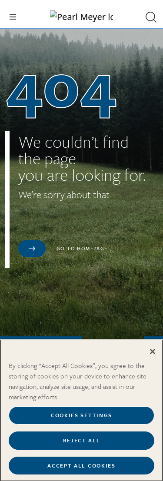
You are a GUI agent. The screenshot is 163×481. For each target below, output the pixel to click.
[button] (151, 17)
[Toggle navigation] (12, 17)
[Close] (152, 356)
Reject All (81, 444)
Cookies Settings (81, 420)
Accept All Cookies (81, 470)
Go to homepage (82, 248)
